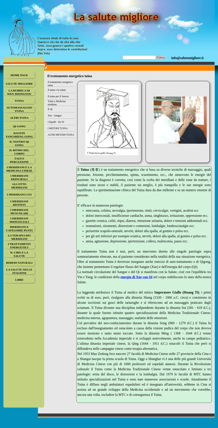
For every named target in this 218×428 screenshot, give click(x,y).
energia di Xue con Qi (136, 277)
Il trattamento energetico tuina (60, 84)
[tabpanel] (187, 58)
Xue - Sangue (55, 115)
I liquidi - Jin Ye (56, 121)
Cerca (160, 57)
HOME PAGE (19, 75)
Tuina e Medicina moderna (57, 103)
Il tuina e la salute (57, 89)
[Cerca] (139, 57)
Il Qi (50, 109)
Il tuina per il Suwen (58, 96)
